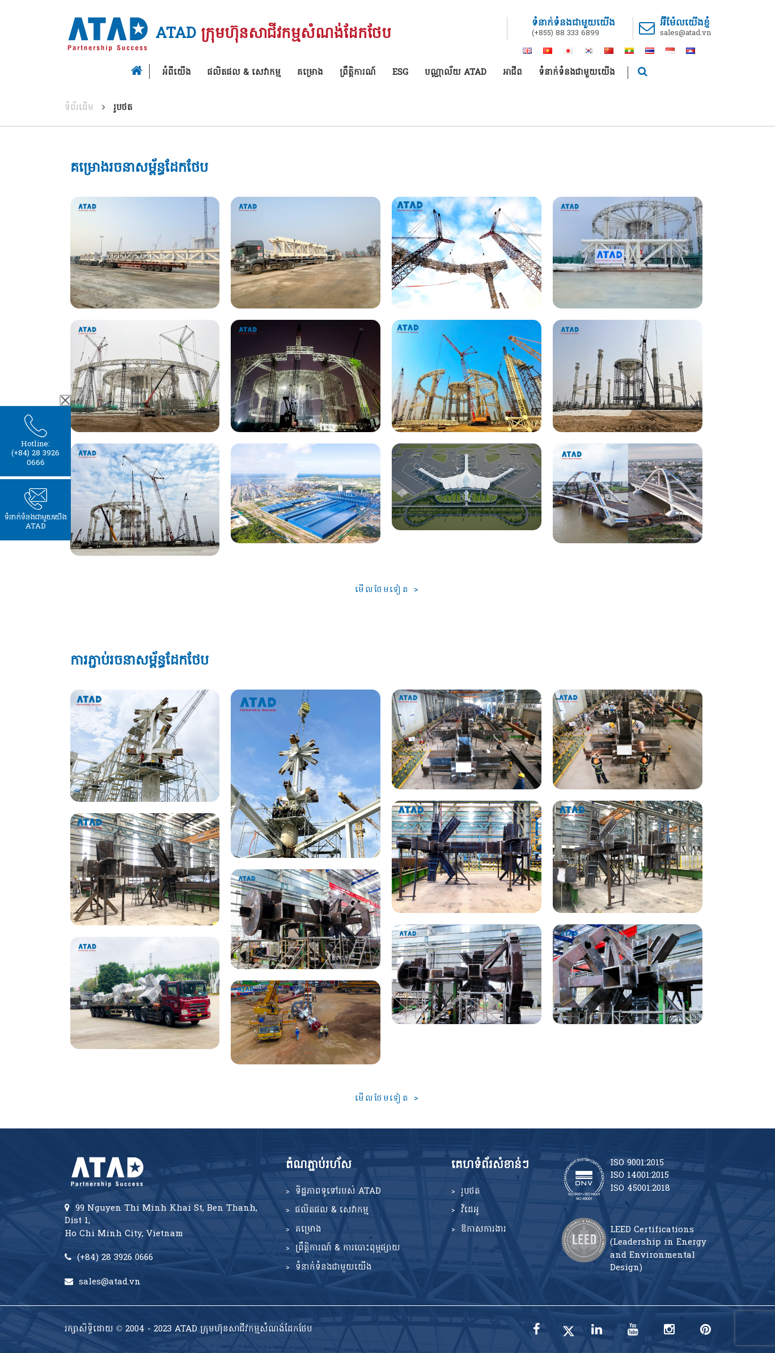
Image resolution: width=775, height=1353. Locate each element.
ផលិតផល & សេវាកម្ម (244, 72)
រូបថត (470, 1191)
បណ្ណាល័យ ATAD (455, 72)
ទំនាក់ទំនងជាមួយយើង (577, 72)
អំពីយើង (176, 72)
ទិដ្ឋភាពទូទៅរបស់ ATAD (338, 1191)
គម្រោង (310, 72)
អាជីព (512, 72)
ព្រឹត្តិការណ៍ (358, 72)
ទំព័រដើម (79, 108)
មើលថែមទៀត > (387, 590)
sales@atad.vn (685, 33)
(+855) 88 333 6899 (565, 33)
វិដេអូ (470, 1210)
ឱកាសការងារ (483, 1229)
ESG (400, 72)
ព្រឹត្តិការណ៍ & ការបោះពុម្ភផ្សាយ (347, 1248)
